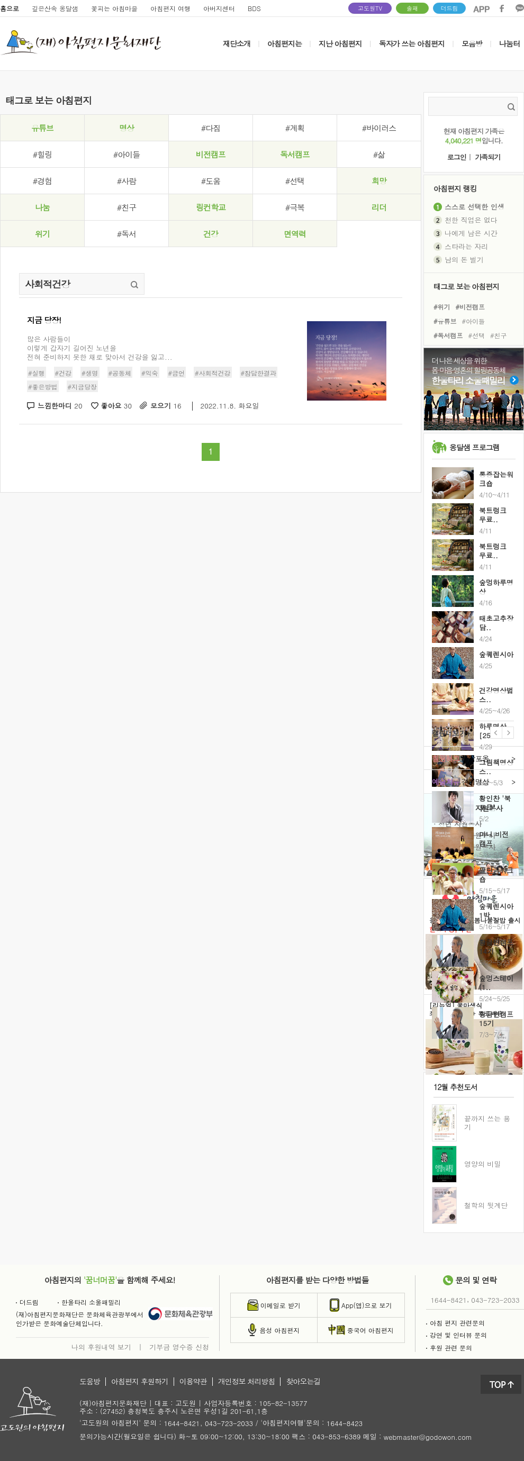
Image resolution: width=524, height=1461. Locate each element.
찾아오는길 (303, 1381)
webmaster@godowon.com (428, 1437)
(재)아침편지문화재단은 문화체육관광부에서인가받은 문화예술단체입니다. (79, 1319)
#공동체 (120, 372)
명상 (126, 127)
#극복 (294, 207)
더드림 (449, 8)
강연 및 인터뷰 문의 (456, 1334)
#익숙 (149, 372)
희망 (379, 180)
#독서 (126, 233)
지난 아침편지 (340, 43)
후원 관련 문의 (449, 1347)
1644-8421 (449, 1300)
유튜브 (42, 127)
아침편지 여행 (170, 8)
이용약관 (193, 1381)
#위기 (441, 306)
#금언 (176, 372)
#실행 (36, 372)
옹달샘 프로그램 (474, 447)
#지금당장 (82, 386)
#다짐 (210, 127)
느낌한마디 (60, 406)
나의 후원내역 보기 (101, 1346)
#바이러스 (379, 127)
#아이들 (126, 154)
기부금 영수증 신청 (179, 1346)
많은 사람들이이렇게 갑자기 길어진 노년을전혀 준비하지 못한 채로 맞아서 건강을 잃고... (100, 347)
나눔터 (509, 43)
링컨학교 (210, 207)
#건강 (63, 372)
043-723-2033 (495, 1300)
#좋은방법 (43, 386)
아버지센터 (219, 8)
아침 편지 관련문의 (455, 1322)
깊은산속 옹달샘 (55, 8)
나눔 (42, 207)
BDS (254, 8)
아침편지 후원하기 (139, 1381)
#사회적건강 (213, 372)
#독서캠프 (448, 335)
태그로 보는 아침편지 (466, 286)
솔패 (412, 8)
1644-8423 (345, 1424)
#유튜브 (445, 320)
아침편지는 (284, 43)
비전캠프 (210, 154)
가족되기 (487, 157)
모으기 (166, 406)
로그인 (456, 157)
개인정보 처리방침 (246, 1381)
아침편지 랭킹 (455, 188)
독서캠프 (295, 154)
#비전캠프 (470, 306)
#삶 (379, 154)
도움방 (89, 1381)
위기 (42, 233)
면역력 (295, 233)
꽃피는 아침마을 (114, 8)
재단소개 (236, 43)
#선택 (294, 180)
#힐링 (42, 154)
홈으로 (9, 8)
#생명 (90, 372)
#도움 (210, 180)
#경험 (42, 180)
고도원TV (370, 8)
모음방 (472, 43)
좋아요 (116, 406)
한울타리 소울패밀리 (89, 1301)
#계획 (294, 127)
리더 (379, 207)
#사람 (126, 180)
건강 (210, 233)
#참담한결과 (259, 372)
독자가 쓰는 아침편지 (412, 43)
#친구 (126, 207)
